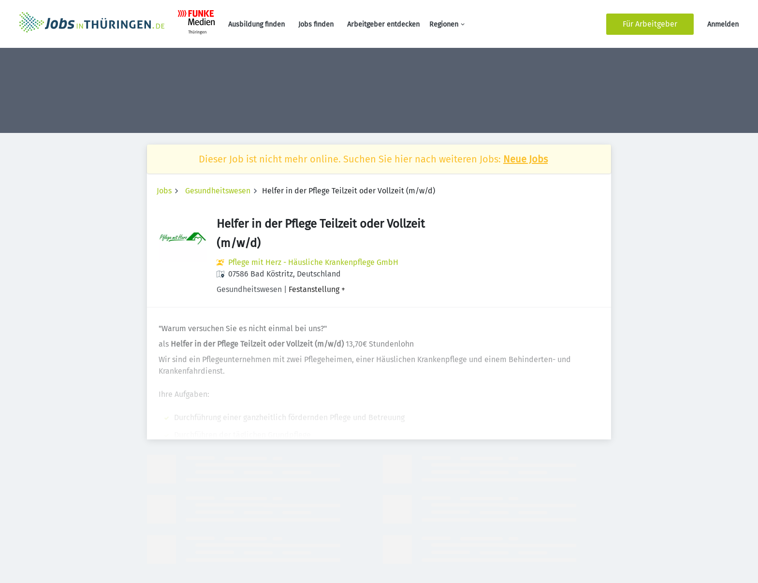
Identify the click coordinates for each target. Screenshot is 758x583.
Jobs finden (316, 24)
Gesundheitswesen (217, 190)
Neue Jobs (525, 159)
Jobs (164, 190)
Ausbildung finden (256, 24)
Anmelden (723, 24)
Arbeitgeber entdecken (383, 24)
